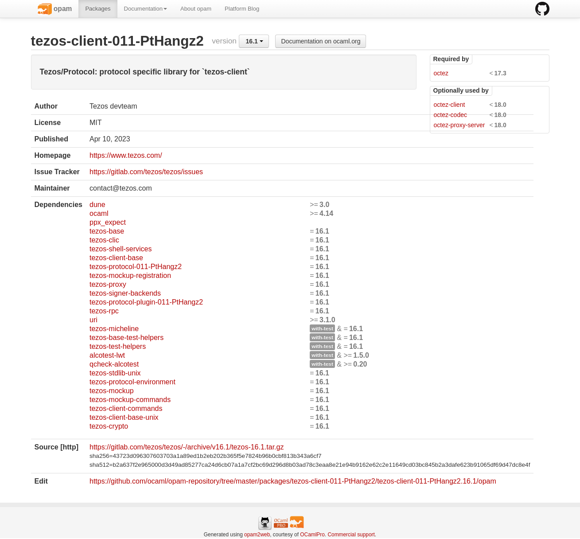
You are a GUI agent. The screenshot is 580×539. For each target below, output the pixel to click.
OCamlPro (312, 534)
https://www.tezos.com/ (126, 155)
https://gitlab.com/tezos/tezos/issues (146, 172)
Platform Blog (242, 8)
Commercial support (350, 534)
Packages (97, 8)
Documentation (145, 8)
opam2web (257, 534)
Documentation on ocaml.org (320, 41)
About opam (195, 8)
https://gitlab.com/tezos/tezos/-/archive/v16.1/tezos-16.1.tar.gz (187, 447)
